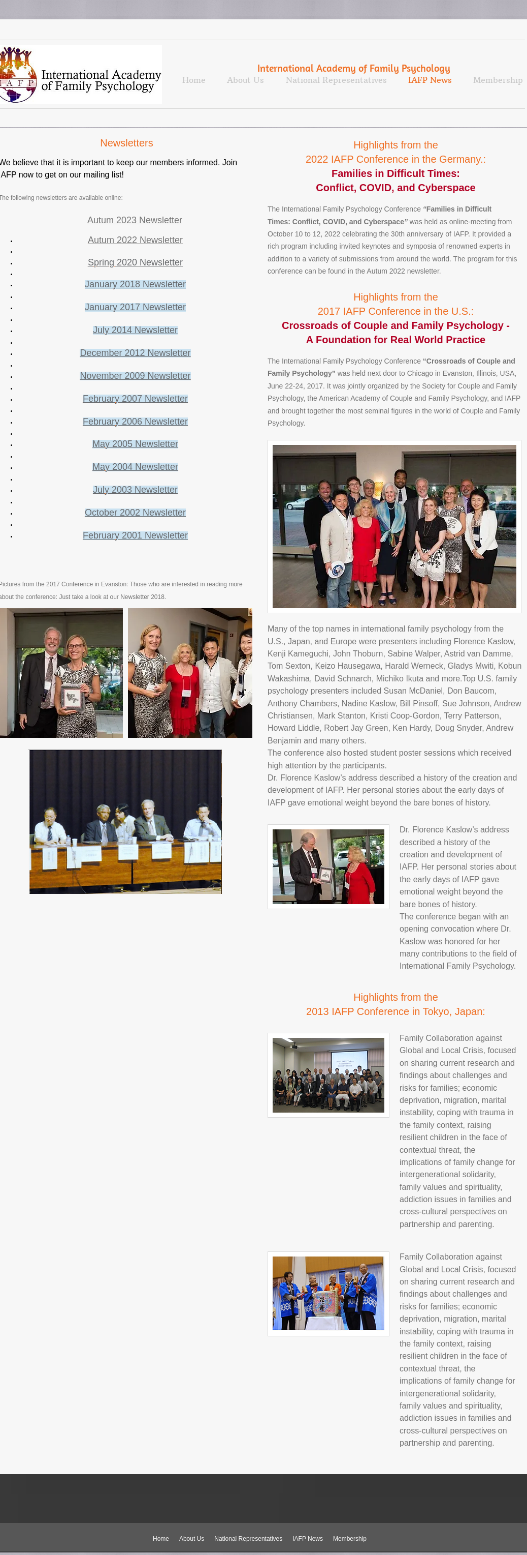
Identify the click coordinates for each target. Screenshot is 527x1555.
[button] (190, 673)
